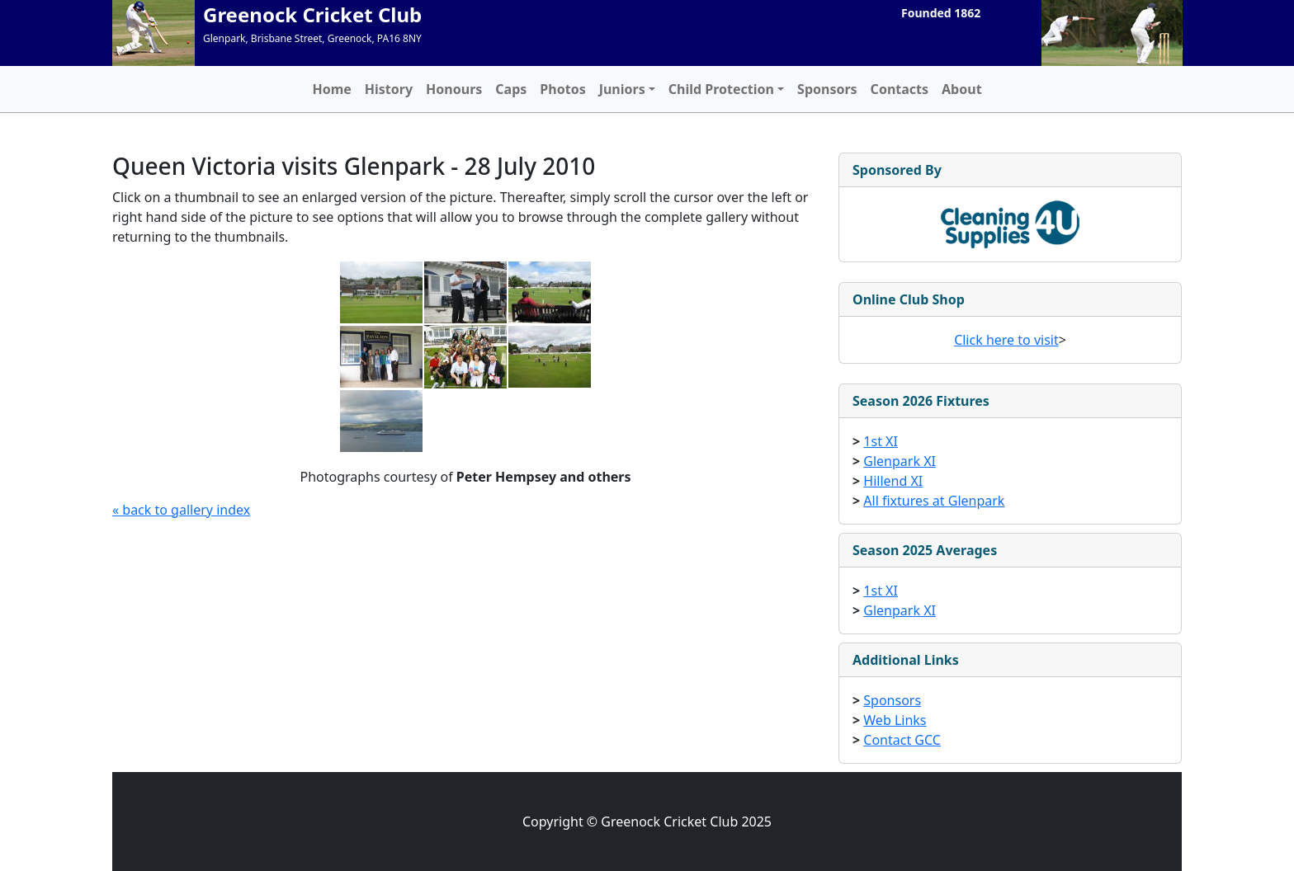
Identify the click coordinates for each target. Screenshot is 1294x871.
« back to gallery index (181, 510)
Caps (511, 89)
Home (331, 89)
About (962, 89)
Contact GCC (902, 740)
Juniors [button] (622, 89)
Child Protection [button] (721, 89)
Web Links (894, 720)
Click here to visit (1006, 340)
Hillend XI (893, 481)
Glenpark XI (899, 461)
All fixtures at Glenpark (933, 501)
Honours (454, 89)
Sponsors (827, 89)
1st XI (880, 441)
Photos (562, 89)
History (389, 89)
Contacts (899, 89)
